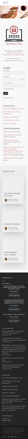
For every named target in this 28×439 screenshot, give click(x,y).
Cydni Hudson (6, 358)
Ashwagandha (7, 131)
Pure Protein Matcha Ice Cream (13, 108)
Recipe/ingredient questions (12, 135)
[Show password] (22, 79)
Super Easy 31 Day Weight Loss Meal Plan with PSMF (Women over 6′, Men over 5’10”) (14, 401)
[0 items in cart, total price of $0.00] (3, 281)
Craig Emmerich (7, 338)
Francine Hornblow (8, 331)
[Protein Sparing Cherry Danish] (13, 248)
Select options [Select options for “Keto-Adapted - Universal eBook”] (14, 321)
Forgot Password (8, 98)
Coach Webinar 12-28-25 (11, 120)
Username (6, 70)
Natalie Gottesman (8, 365)
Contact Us (5, 418)
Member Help (6, 420)
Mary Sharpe (6, 345)
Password (6, 76)
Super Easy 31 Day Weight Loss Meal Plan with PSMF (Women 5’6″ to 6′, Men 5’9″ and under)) (14, 408)
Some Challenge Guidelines (11, 396)
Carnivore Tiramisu (9, 123)
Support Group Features (11, 117)
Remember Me (8, 89)
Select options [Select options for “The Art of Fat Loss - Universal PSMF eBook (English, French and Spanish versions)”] (14, 295)
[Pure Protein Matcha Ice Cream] (13, 189)
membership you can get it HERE (14, 54)
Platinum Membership (10, 158)
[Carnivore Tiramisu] (13, 219)
